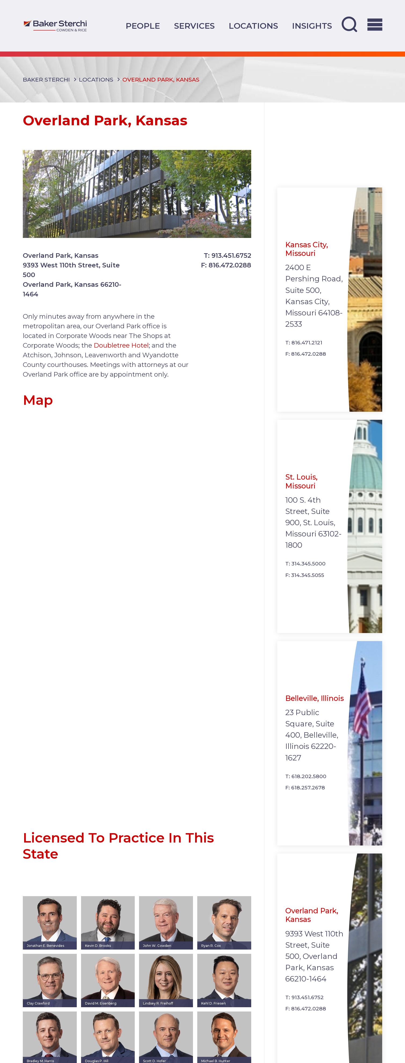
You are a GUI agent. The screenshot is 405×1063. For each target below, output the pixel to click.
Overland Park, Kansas (311, 921)
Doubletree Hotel (121, 351)
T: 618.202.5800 (305, 782)
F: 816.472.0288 (226, 271)
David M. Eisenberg (100, 1009)
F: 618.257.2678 (305, 794)
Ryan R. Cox (211, 952)
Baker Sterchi (46, 85)
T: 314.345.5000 (305, 570)
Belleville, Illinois (314, 704)
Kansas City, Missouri (306, 255)
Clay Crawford (38, 1009)
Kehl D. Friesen (213, 1009)
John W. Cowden (157, 952)
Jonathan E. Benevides (45, 952)
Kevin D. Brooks (98, 952)
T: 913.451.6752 (227, 261)
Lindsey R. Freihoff (158, 1009)
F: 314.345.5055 (304, 581)
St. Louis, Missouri (301, 487)
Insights (312, 26)
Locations (253, 26)
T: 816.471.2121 (303, 349)
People (143, 26)
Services (194, 26)
